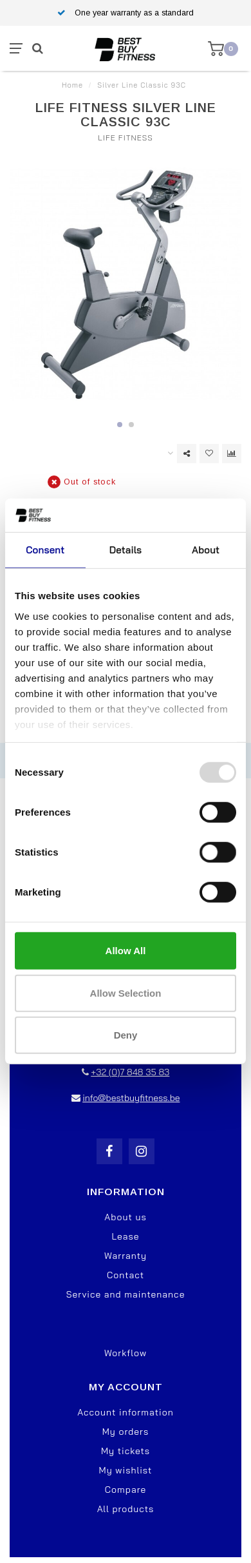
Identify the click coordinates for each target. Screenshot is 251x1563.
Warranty (125, 1255)
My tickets (125, 1451)
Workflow (125, 1353)
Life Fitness (125, 137)
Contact (125, 1275)
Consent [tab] (45, 550)
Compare (125, 1489)
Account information (125, 1412)
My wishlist (126, 1470)
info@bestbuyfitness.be (131, 1098)
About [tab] (205, 550)
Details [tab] (125, 550)
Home (72, 85)
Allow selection (126, 993)
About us (125, 1217)
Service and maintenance (125, 1294)
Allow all (126, 950)
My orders (125, 1431)
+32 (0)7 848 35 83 (130, 1072)
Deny (126, 1035)
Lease (125, 1236)
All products (125, 1509)
